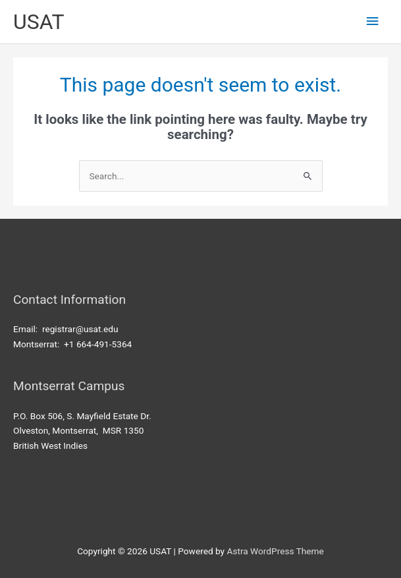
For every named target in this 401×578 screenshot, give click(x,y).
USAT (38, 21)
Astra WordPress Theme (275, 551)
